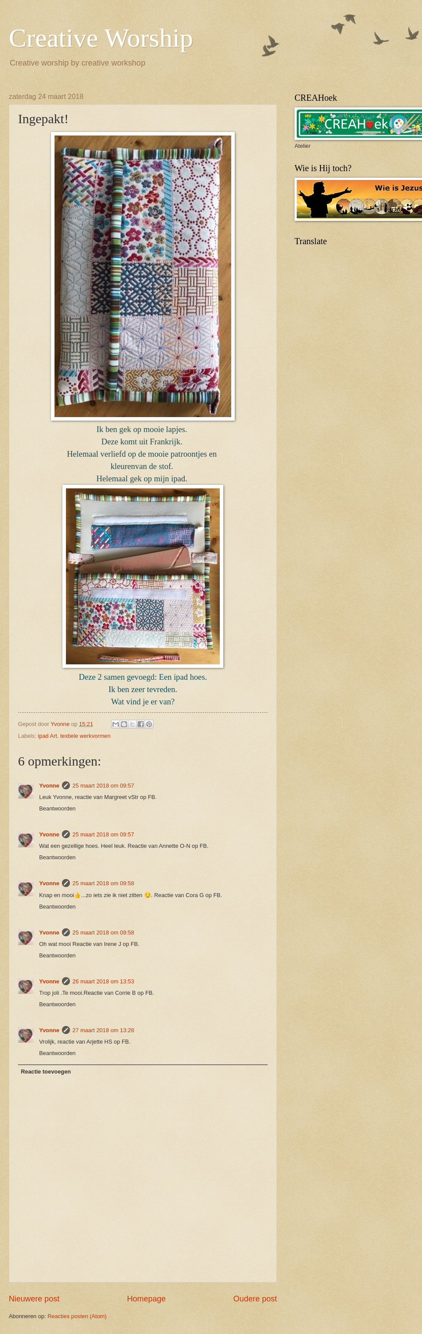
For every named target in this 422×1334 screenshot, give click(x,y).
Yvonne (49, 785)
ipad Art (47, 736)
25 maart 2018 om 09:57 (103, 785)
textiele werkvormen (85, 736)
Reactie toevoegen (46, 1071)
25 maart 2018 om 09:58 (103, 883)
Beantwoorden (57, 808)
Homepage (146, 1298)
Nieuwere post (34, 1298)
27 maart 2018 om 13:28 (103, 1030)
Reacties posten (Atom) (77, 1316)
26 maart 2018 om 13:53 (103, 981)
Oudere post (255, 1298)
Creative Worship (101, 37)
